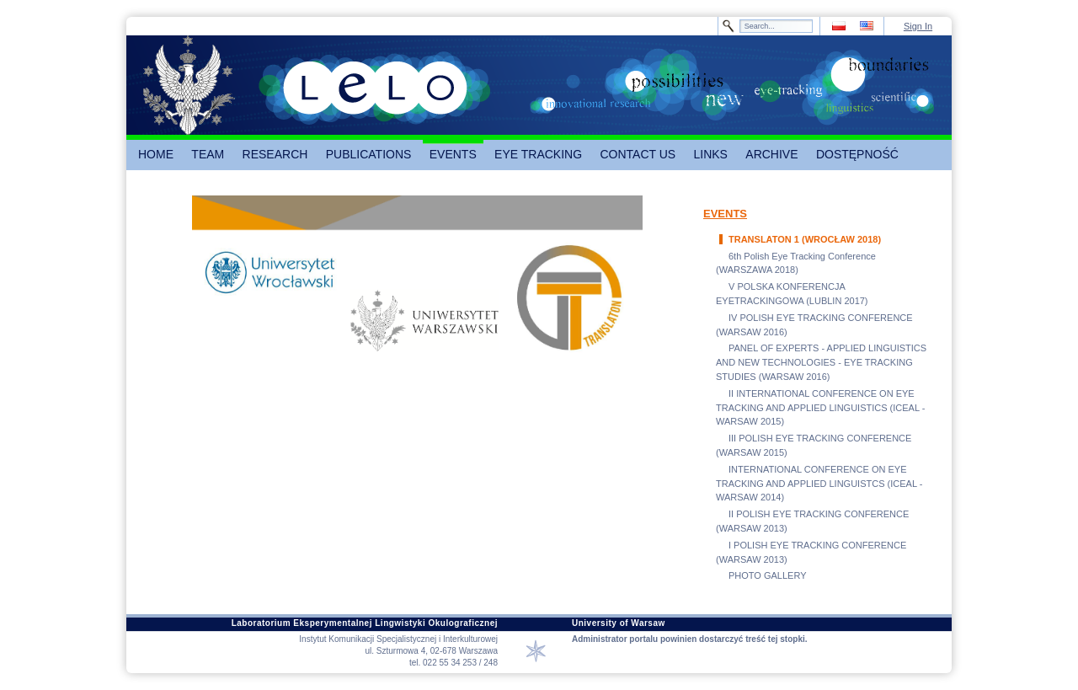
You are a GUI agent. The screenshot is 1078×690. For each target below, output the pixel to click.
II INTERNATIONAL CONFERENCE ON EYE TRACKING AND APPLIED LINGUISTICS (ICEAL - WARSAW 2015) (820, 407)
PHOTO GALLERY (767, 575)
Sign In (918, 26)
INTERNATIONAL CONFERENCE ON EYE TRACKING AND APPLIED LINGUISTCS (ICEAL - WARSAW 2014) (819, 483)
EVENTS (725, 213)
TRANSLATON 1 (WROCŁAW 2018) (804, 239)
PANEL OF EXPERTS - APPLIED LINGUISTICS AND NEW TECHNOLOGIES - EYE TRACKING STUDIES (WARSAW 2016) (821, 362)
